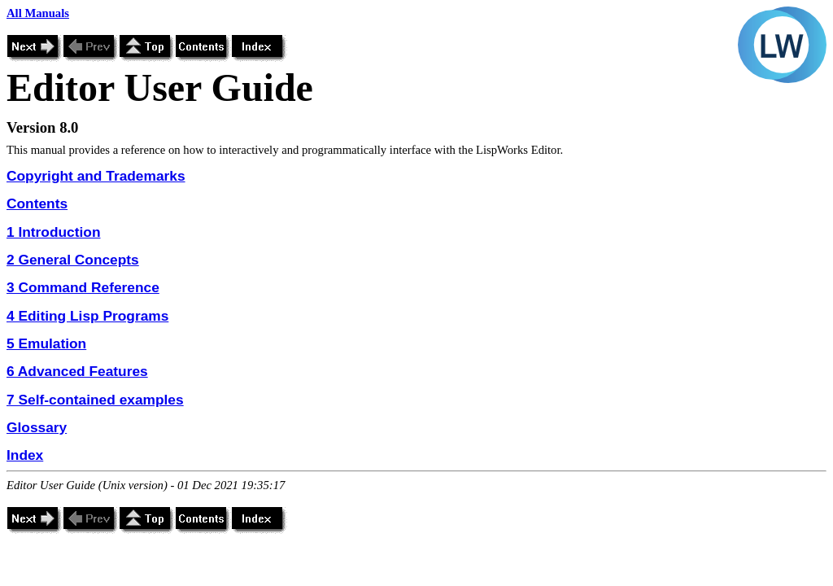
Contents (37, 203)
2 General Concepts (73, 259)
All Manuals (38, 13)
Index (25, 455)
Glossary (37, 427)
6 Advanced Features (77, 371)
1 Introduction (54, 232)
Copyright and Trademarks (96, 176)
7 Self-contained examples (95, 399)
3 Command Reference (83, 287)
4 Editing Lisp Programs (87, 316)
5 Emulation (46, 343)
